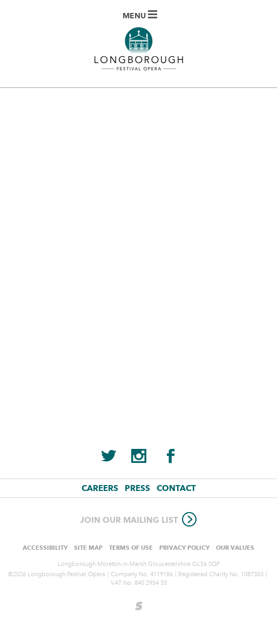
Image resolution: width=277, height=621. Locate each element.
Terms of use (131, 547)
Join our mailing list (138, 520)
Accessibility (45, 547)
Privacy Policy (184, 547)
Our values (235, 547)
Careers (100, 488)
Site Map (88, 547)
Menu (140, 15)
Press (137, 488)
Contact (176, 488)
